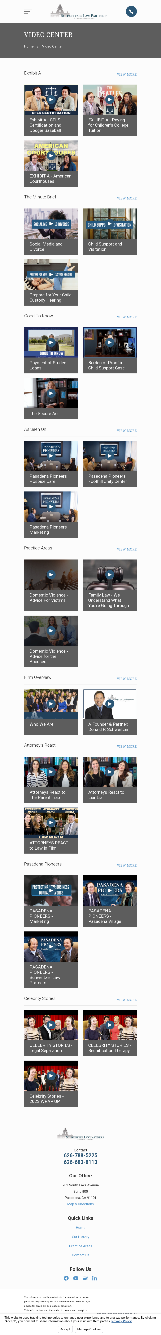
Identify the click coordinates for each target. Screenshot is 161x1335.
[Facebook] (66, 1278)
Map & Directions (80, 1204)
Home (80, 1228)
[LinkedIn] (94, 1278)
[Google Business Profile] (85, 1278)
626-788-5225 (80, 1155)
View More (127, 74)
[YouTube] (75, 1278)
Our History (80, 1237)
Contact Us (80, 1255)
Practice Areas (80, 1246)
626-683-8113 (80, 1162)
